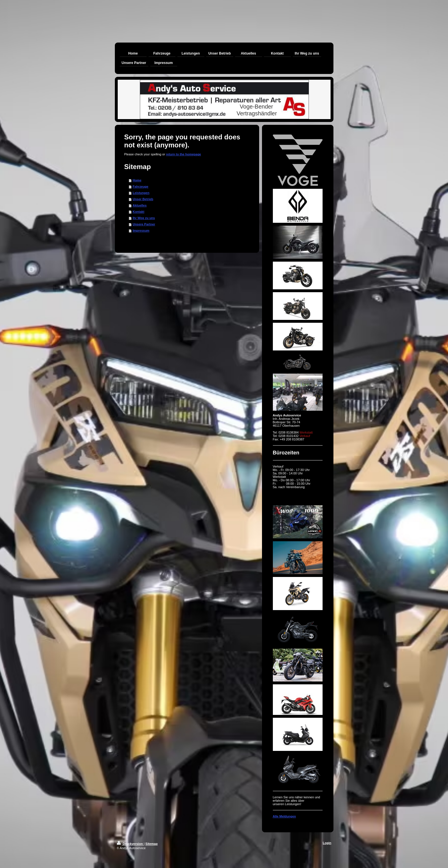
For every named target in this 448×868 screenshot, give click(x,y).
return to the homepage (183, 154)
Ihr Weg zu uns (144, 218)
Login (327, 843)
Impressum (141, 230)
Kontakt (138, 211)
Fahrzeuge (140, 186)
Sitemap (151, 843)
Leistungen (141, 193)
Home (137, 180)
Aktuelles (140, 205)
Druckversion (130, 843)
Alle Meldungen (284, 816)
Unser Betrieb (143, 199)
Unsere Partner (144, 224)
